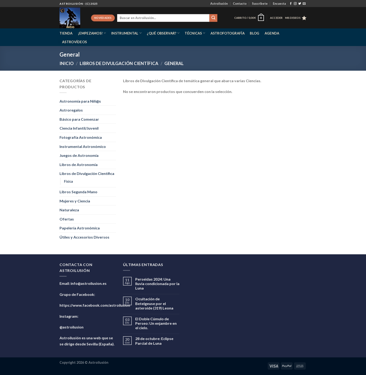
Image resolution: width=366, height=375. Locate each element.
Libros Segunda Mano (78, 191)
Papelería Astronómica (80, 228)
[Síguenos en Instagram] (295, 3)
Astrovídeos (74, 42)
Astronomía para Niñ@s (80, 101)
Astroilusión (219, 3)
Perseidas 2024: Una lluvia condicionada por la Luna (157, 283)
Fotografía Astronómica (81, 137)
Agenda (272, 33)
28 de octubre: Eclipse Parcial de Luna (154, 340)
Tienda (66, 33)
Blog (254, 33)
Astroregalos (71, 110)
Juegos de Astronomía (79, 155)
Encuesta (279, 3)
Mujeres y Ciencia (75, 201)
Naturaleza (69, 210)
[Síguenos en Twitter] (299, 3)
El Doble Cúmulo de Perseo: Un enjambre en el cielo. (156, 323)
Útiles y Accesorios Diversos (84, 237)
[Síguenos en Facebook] (290, 3)
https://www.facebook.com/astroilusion (95, 305)
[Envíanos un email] (304, 3)
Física (68, 181)
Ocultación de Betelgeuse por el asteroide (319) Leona (154, 303)
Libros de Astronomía (79, 164)
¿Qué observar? (163, 33)
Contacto (240, 3)
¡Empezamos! (92, 33)
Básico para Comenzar (79, 119)
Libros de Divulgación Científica (119, 63)
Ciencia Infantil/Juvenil (79, 128)
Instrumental (126, 33)
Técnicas (195, 33)
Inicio (67, 63)
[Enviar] (213, 18)
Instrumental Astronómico (83, 146)
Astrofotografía (228, 33)
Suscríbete (260, 3)
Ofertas (67, 219)
